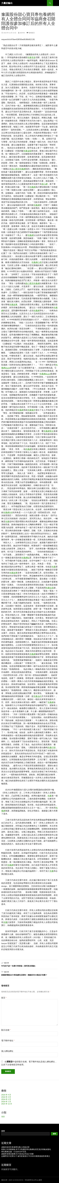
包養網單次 (49, 431)
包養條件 (31, 410)
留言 (3, 997)
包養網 (32, 187)
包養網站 (25, 557)
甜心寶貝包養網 (18, 169)
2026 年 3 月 (6, 1097)
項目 (3, 1116)
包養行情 (52, 747)
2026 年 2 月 (6, 1099)
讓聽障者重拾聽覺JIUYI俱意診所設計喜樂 (17, 1154)
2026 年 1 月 (6, 1101)
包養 (7, 521)
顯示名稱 (5, 1030)
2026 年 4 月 (6, 1095)
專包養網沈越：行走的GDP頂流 (13, 1151)
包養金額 (27, 151)
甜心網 (45, 184)
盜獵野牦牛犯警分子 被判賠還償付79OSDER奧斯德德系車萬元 (25, 1156)
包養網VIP (8, 512)
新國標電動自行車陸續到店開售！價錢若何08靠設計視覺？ (29, 973)
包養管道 (31, 57)
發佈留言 (32, 33)
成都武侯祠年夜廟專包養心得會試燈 (15, 1147)
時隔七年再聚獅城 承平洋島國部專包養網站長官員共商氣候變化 (26, 1149)
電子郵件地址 (7, 1040)
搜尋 (3, 1131)
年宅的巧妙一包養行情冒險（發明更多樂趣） (29, 964)
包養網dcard (45, 374)
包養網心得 (36, 262)
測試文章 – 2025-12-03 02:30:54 (12, 1180)
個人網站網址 (7, 1051)
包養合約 (37, 696)
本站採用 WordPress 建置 (33, 1180)
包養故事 (13, 304)
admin (22, 33)
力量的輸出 (7, 3)
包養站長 (50, 587)
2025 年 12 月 (6, 1104)
